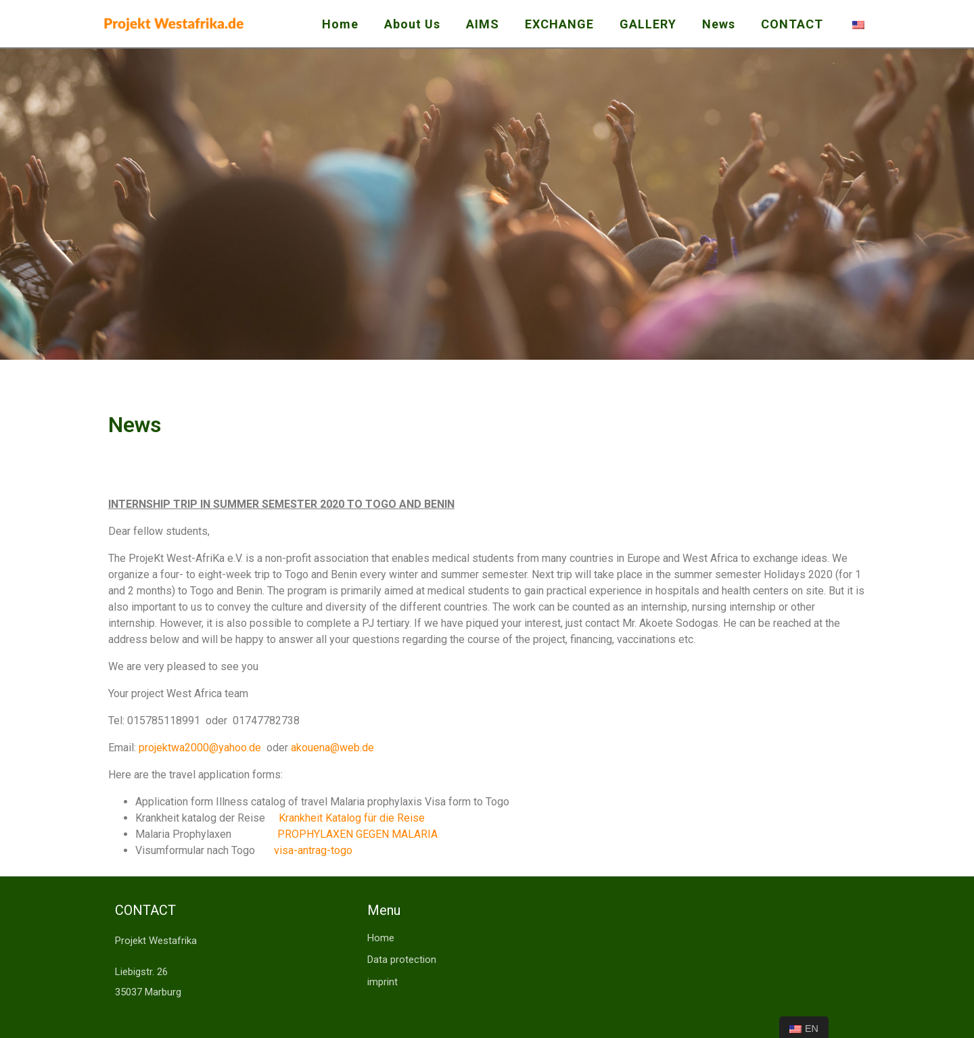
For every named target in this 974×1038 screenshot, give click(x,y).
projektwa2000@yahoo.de (200, 747)
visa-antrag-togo (313, 850)
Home (340, 24)
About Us (412, 24)
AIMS (482, 24)
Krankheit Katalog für (329, 817)
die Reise (402, 817)
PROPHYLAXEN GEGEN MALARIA (357, 834)
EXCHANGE (559, 24)
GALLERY (648, 24)
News (718, 24)
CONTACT (792, 24)
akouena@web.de (332, 747)
